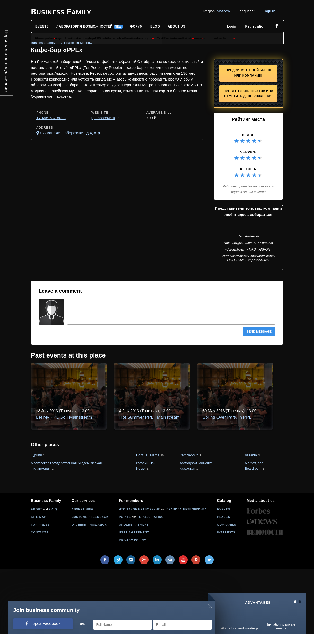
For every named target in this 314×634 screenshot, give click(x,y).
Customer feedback (90, 581)
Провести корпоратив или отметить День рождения (248, 93)
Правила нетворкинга (186, 573)
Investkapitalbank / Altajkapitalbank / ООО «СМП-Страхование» (248, 258)
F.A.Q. (53, 573)
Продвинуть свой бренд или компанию (248, 72)
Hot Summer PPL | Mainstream (110, 420)
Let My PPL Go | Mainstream (108, 373)
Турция (36, 520)
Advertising (83, 573)
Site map (38, 581)
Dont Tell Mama (147, 520)
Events (223, 573)
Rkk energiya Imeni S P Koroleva (248, 243)
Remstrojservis (248, 236)
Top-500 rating (150, 581)
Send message (259, 331)
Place (248, 135)
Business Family (43, 43)
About (36, 573)
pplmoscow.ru (103, 117)
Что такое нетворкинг (139, 573)
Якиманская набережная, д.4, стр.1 (71, 133)
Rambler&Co (188, 520)
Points (125, 581)
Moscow (223, 11)
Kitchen (248, 169)
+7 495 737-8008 (51, 117)
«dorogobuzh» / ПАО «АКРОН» (248, 249)
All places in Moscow (76, 43)
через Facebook (45, 623)
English (268, 11)
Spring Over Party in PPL (104, 466)
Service (248, 152)
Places (223, 581)
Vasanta (251, 520)
